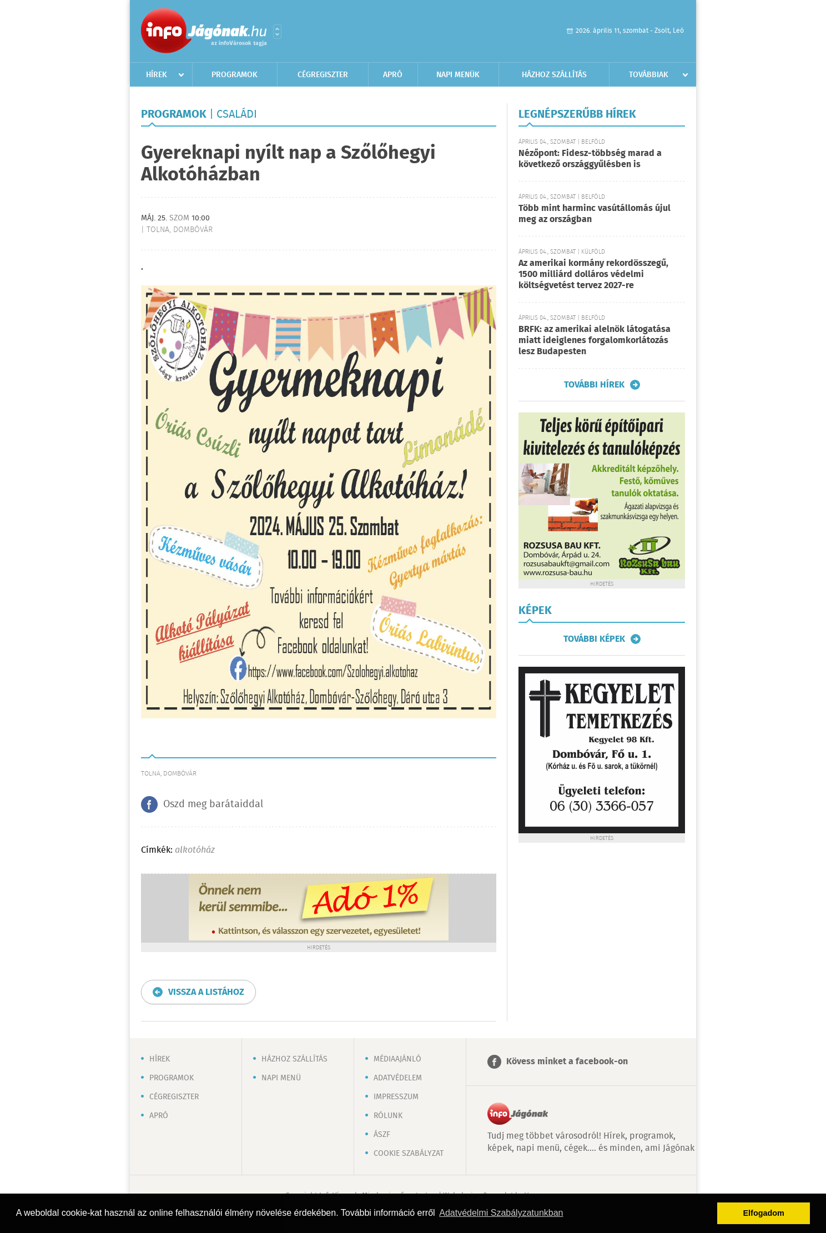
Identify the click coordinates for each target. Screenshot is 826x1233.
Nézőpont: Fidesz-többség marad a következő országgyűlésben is (590, 159)
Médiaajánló (397, 1059)
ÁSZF (382, 1135)
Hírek (156, 75)
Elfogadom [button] (763, 1213)
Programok (234, 75)
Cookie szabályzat (409, 1154)
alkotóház (195, 850)
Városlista (277, 31)
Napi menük (458, 75)
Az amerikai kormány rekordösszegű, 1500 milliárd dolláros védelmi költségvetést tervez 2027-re (593, 274)
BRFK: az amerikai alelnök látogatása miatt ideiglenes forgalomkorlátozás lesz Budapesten (594, 341)
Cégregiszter (323, 75)
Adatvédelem (398, 1078)
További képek (594, 639)
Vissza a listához (206, 992)
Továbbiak (648, 75)
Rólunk (388, 1116)
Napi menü (281, 1078)
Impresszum (396, 1097)
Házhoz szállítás (554, 75)
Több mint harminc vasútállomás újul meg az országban (594, 214)
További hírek (594, 385)
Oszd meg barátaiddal (213, 804)
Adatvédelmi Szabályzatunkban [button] (501, 1212)
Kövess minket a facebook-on (567, 1062)
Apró (392, 75)
